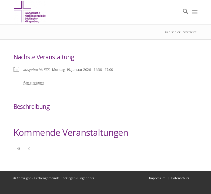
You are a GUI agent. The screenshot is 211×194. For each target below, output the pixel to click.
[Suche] (182, 12)
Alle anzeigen (33, 82)
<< (19, 148)
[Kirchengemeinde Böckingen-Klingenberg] (30, 12)
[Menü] (194, 12)
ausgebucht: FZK (36, 69)
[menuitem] (182, 12)
